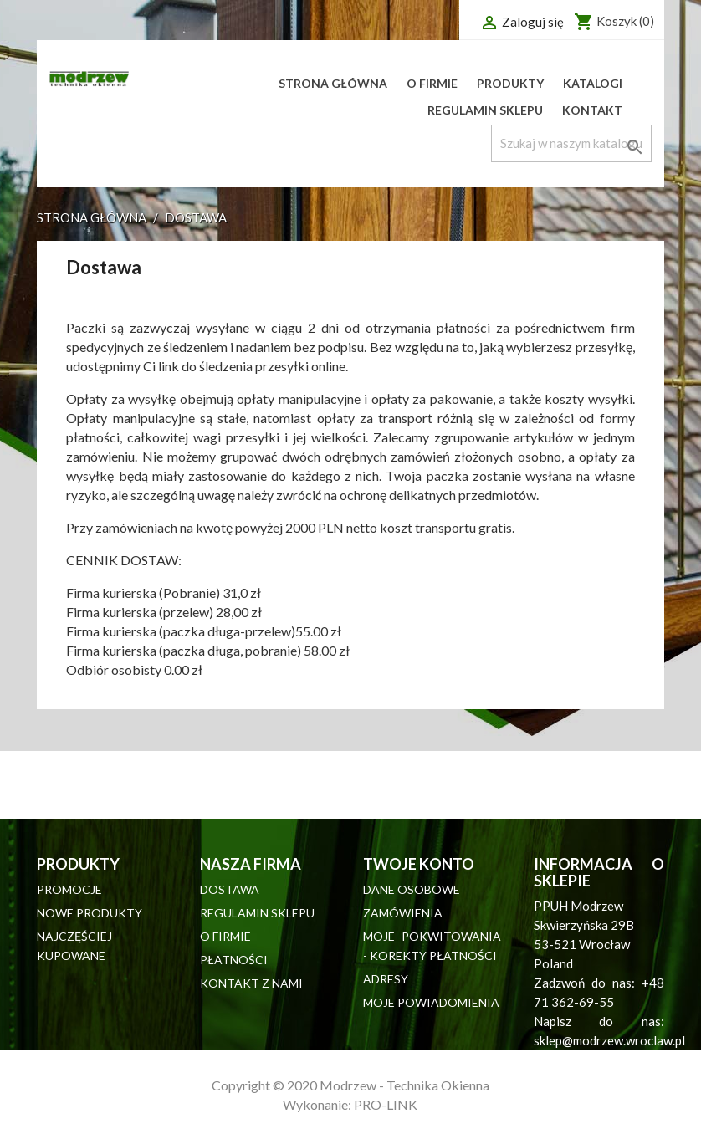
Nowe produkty (89, 913)
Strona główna (333, 83)
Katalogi (592, 83)
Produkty (510, 83)
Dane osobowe (411, 889)
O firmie (432, 83)
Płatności (234, 960)
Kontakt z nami (251, 983)
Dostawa (229, 889)
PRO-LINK (385, 1104)
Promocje (69, 889)
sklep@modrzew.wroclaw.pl (609, 1040)
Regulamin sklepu (485, 110)
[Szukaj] (571, 143)
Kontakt (592, 110)
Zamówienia (403, 913)
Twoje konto (418, 864)
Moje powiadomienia (431, 1002)
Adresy (385, 979)
